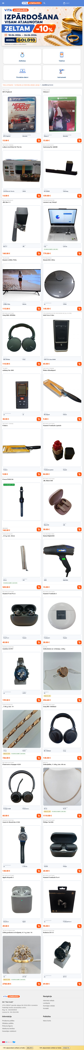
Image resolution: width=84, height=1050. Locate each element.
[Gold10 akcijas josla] (42, 1048)
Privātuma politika (8, 1021)
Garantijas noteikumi (9, 1031)
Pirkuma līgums (7, 1026)
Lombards (46, 1003)
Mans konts (47, 1021)
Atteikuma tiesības (8, 1028)
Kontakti (46, 1008)
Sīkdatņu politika (7, 1023)
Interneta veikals (48, 1000)
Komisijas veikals (49, 1006)
